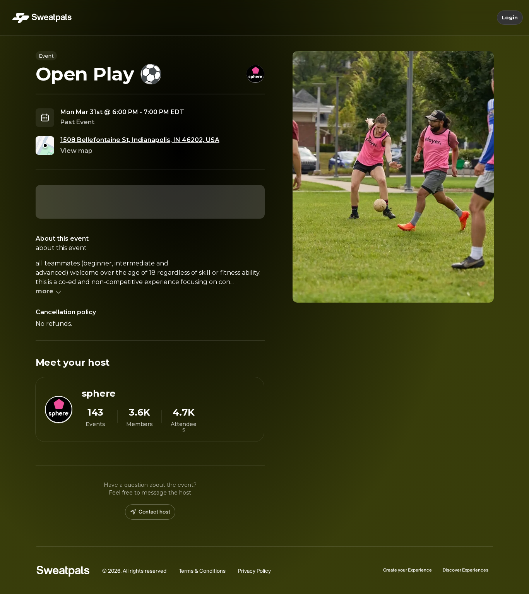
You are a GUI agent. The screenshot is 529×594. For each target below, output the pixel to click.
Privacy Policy (254, 571)
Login (509, 18)
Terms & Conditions (202, 571)
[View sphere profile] (150, 409)
